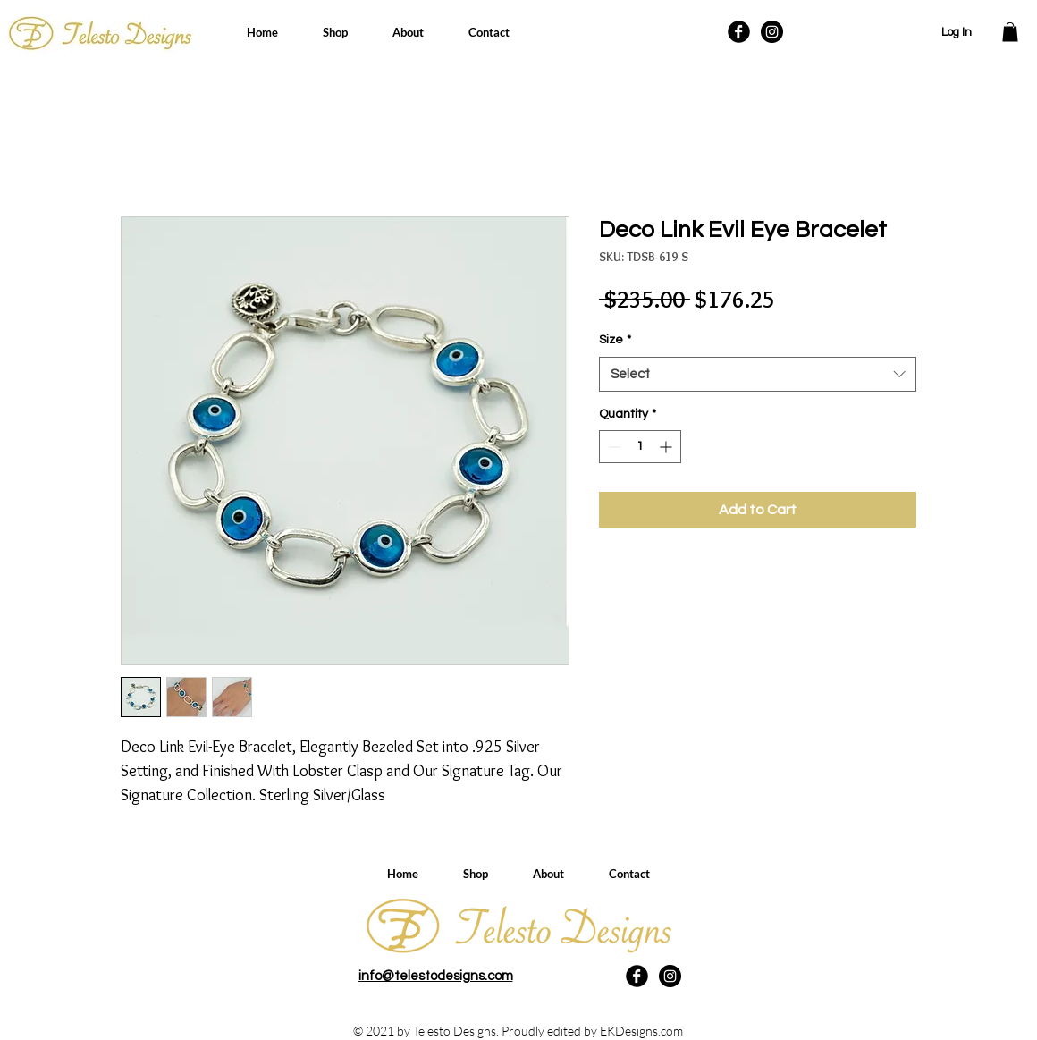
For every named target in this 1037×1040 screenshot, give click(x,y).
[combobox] (757, 374)
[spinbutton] (640, 446)
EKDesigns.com (641, 1030)
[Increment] (667, 446)
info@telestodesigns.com (435, 976)
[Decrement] (613, 446)
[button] (1010, 32)
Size (615, 340)
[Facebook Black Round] (739, 32)
